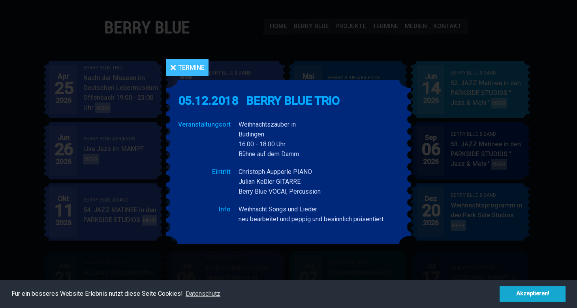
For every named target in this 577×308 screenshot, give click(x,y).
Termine (191, 67)
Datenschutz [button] (203, 293)
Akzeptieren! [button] (532, 293)
